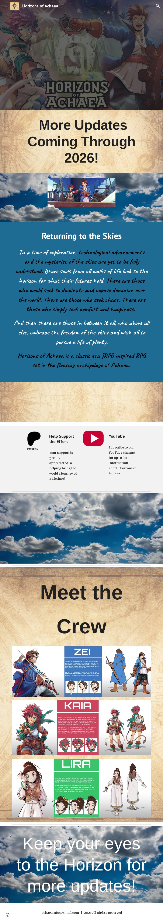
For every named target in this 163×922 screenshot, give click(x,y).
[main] (81, 141)
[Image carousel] (81, 197)
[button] (5, 6)
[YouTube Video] (46, 402)
